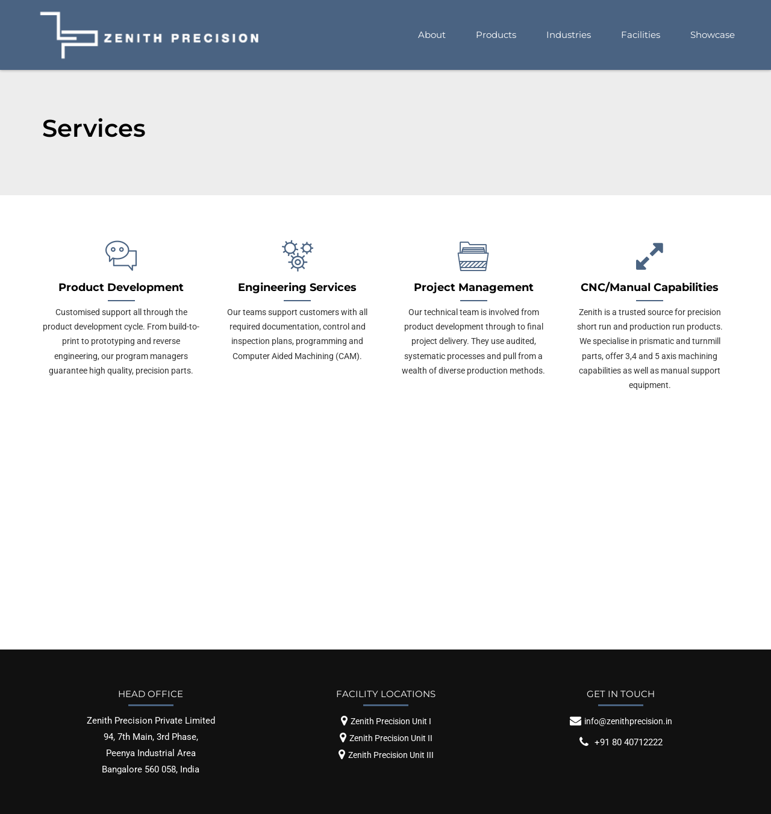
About (432, 34)
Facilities (640, 34)
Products (496, 34)
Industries (568, 34)
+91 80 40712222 (629, 742)
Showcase (712, 34)
